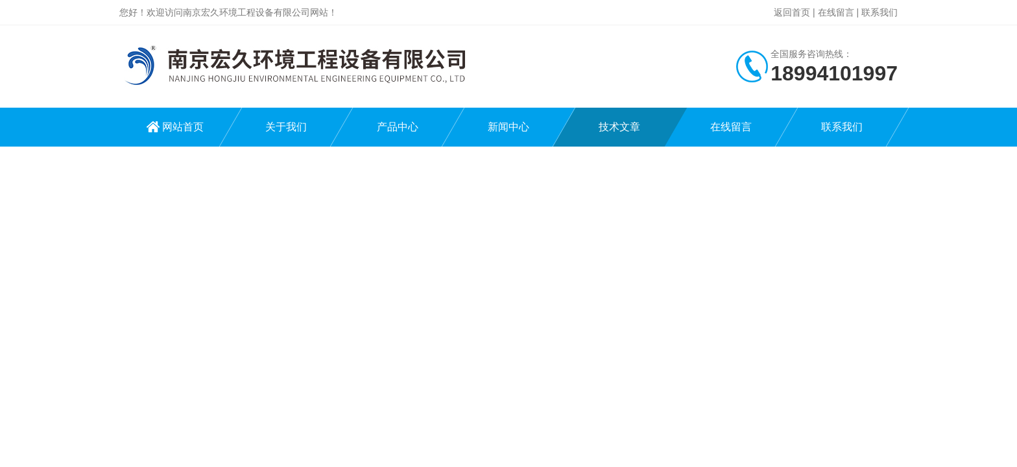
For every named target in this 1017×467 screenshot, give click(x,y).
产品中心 (397, 126)
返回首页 (792, 12)
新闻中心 (508, 126)
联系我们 (879, 12)
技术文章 (619, 126)
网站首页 (183, 126)
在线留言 (836, 12)
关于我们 (286, 126)
